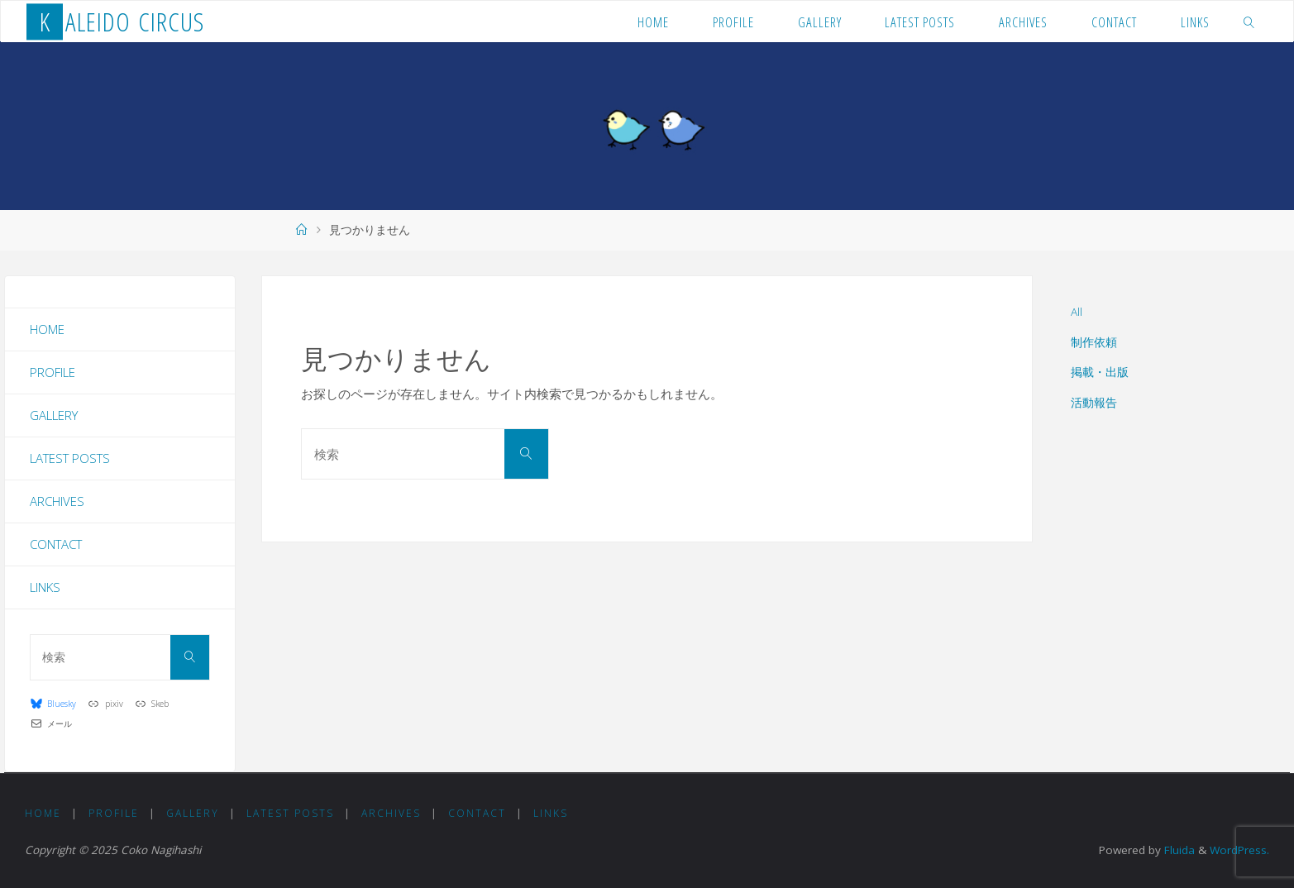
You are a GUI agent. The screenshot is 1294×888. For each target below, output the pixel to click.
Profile (52, 372)
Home (47, 329)
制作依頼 (1094, 342)
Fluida (1178, 850)
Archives (57, 501)
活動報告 (1094, 402)
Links (45, 587)
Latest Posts (70, 458)
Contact (56, 544)
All (1076, 311)
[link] (1249, 21)
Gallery (54, 415)
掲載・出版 (1100, 372)
